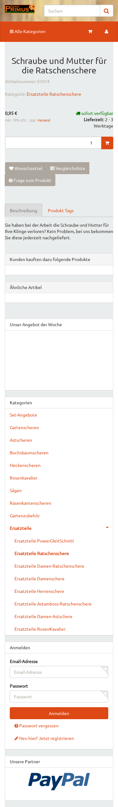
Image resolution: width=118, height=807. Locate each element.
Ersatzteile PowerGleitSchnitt (44, 540)
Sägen (16, 490)
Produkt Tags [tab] (61, 210)
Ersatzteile (61, 527)
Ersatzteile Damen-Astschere (43, 616)
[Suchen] (72, 11)
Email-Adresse (24, 661)
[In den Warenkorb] (107, 143)
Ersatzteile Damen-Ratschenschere (49, 566)
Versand (43, 119)
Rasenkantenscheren (30, 503)
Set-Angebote (23, 415)
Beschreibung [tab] (23, 210)
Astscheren (21, 440)
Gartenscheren (24, 427)
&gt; (59, 359)
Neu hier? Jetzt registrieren (44, 738)
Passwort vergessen (36, 725)
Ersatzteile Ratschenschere (54, 94)
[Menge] (53, 143)
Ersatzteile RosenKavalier (39, 629)
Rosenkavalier (23, 477)
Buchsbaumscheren (29, 452)
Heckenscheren (25, 465)
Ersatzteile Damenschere (39, 578)
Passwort (19, 686)
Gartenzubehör (25, 515)
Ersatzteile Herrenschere (39, 591)
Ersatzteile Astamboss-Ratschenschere (53, 603)
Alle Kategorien (28, 31)
